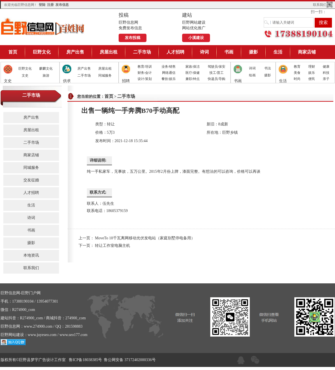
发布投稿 (132, 38)
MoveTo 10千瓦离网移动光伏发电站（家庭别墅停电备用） (145, 238)
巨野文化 (42, 52)
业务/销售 (169, 67)
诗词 (204, 52)
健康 (326, 67)
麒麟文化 (46, 68)
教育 (297, 67)
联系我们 (319, 5)
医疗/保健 (192, 73)
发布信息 (62, 5)
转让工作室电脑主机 (112, 246)
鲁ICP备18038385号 (85, 360)
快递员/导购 (216, 79)
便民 (311, 79)
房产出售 (75, 52)
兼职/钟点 (192, 79)
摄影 (253, 52)
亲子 (326, 79)
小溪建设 (196, 38)
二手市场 (142, 52)
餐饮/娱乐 (169, 79)
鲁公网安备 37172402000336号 (130, 360)
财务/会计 (145, 73)
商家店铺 (307, 52)
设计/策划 (145, 79)
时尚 (297, 79)
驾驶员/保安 (216, 67)
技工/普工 (216, 73)
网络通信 (168, 73)
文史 (25, 75)
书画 (228, 52)
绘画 (252, 75)
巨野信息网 (43, 26)
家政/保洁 (192, 67)
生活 (277, 52)
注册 (50, 5)
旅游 (46, 75)
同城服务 (105, 75)
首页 (12, 52)
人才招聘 (175, 52)
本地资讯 (31, 255)
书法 (267, 68)
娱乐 (311, 73)
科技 (326, 73)
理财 (311, 67)
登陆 (42, 5)
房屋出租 (109, 52)
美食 (297, 73)
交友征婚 (31, 180)
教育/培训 (145, 67)
